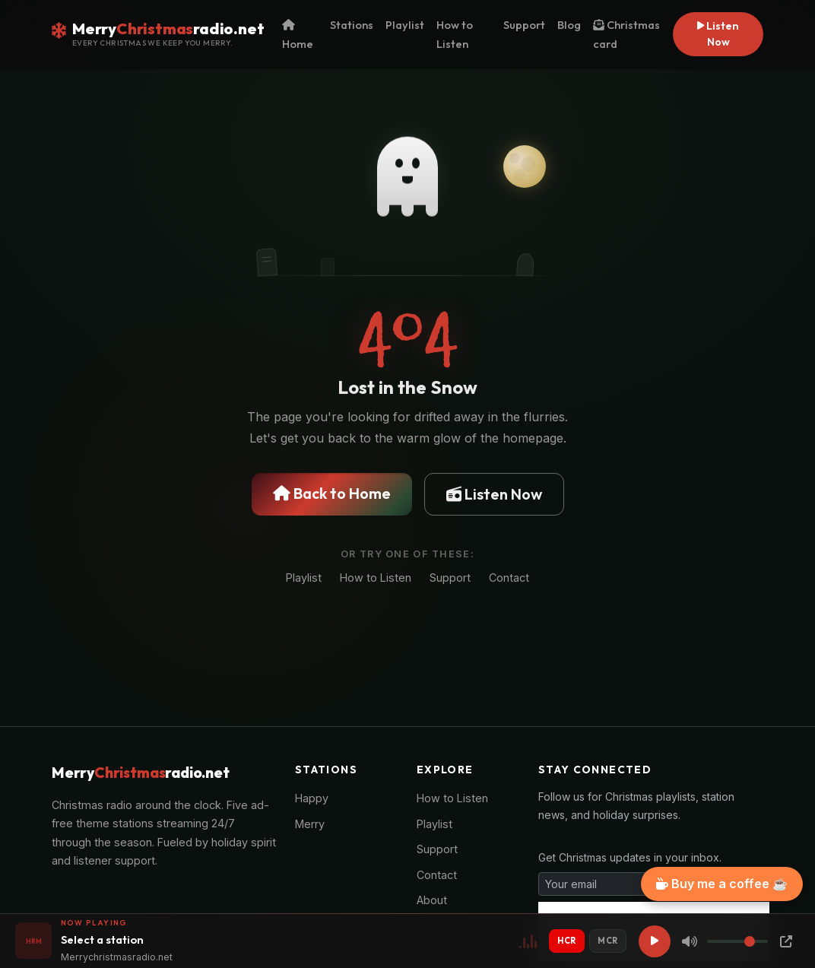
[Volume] (737, 941)
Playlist (404, 24)
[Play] (655, 941)
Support (524, 24)
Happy (311, 798)
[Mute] (689, 941)
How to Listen (454, 34)
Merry (310, 823)
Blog (569, 24)
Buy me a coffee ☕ (722, 883)
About (432, 899)
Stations (351, 24)
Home (297, 35)
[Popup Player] (786, 941)
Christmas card (626, 34)
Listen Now (718, 34)
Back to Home (332, 493)
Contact (509, 577)
